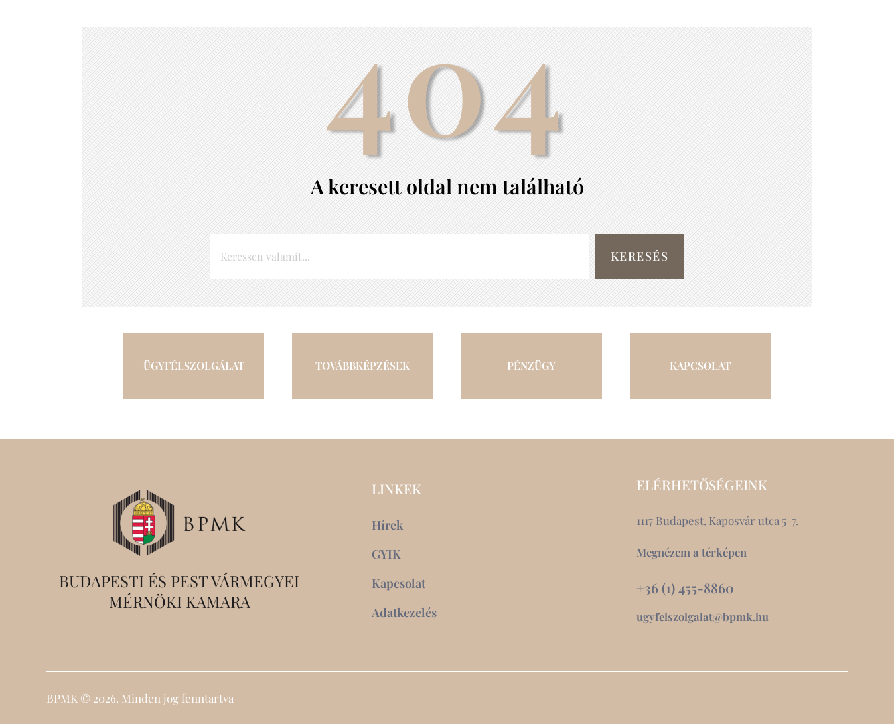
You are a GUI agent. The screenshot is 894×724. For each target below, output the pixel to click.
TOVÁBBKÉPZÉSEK (362, 365)
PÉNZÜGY (532, 365)
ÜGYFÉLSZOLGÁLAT (194, 365)
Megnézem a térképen (693, 552)
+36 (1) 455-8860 (685, 588)
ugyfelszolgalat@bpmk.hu (703, 616)
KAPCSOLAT (700, 365)
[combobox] (398, 256)
